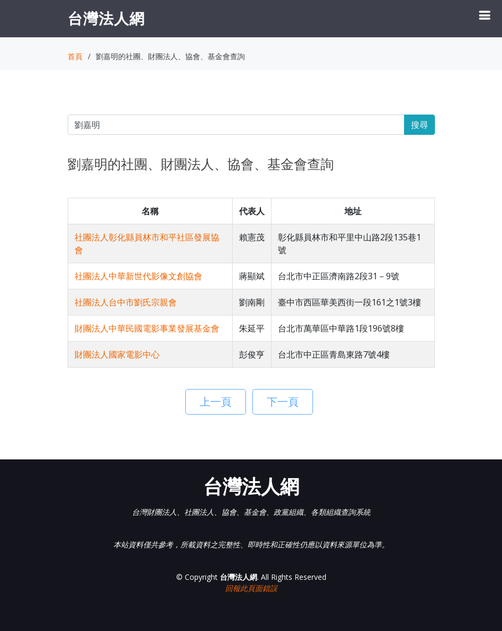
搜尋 (419, 125)
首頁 (75, 56)
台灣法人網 (106, 18)
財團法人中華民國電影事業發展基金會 (147, 328)
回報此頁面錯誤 (251, 588)
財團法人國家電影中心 (117, 354)
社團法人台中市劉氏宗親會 (126, 302)
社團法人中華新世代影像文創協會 (138, 276)
